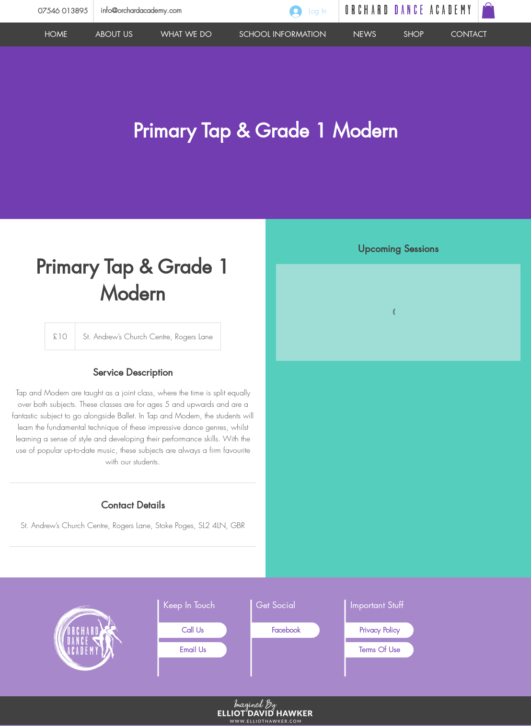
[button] (488, 10)
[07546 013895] (59, 11)
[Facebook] (286, 630)
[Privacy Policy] (380, 630)
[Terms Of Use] (380, 649)
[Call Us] (193, 630)
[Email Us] (193, 649)
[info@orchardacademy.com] (153, 10)
